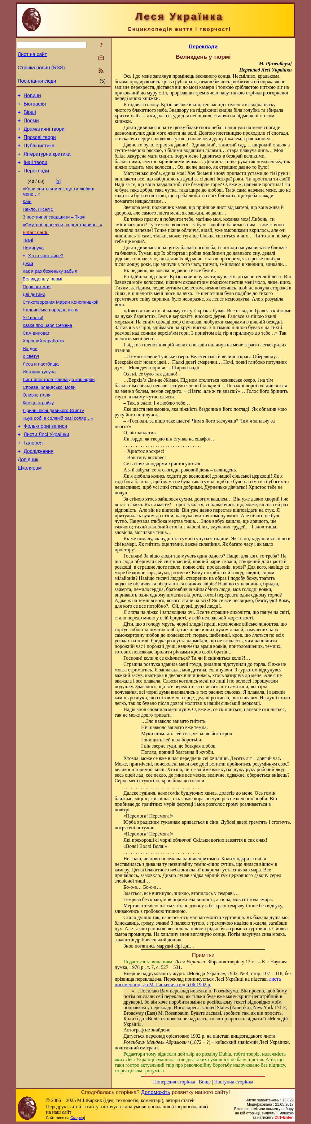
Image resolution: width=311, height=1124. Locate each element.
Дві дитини (34, 316)
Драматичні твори (44, 133)
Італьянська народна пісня (51, 334)
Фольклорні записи (45, 464)
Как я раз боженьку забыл (50, 290)
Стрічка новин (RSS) (41, 67)
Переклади (36, 180)
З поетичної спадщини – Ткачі (54, 230)
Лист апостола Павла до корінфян (58, 412)
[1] (58, 190)
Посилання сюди (37, 81)
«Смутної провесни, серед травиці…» (62, 238)
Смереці (77, 1118)
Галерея (33, 482)
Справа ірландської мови (49, 420)
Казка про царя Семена (47, 351)
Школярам (30, 510)
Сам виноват (36, 360)
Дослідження (38, 492)
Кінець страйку (38, 438)
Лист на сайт (32, 54)
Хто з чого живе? (46, 273)
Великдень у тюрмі (42, 299)
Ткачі (28, 256)
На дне (30, 377)
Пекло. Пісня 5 (38, 221)
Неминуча (33, 264)
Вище (205, 1081)
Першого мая (36, 308)
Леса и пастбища (41, 394)
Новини (32, 96)
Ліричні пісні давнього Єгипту (53, 446)
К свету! (31, 386)
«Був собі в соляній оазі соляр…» (58, 455)
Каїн (27, 212)
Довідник (28, 501)
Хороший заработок (43, 368)
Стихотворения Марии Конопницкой (61, 325)
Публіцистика (39, 152)
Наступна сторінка (233, 1081)
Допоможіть (155, 1092)
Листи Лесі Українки (46, 473)
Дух (28, 282)
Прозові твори (40, 142)
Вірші (30, 115)
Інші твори (35, 170)
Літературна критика (47, 161)
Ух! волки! (33, 342)
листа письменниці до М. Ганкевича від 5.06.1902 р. (198, 981)
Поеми (31, 124)
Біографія (35, 105)
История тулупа (39, 403)
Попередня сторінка (174, 1081)
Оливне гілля (36, 429)
